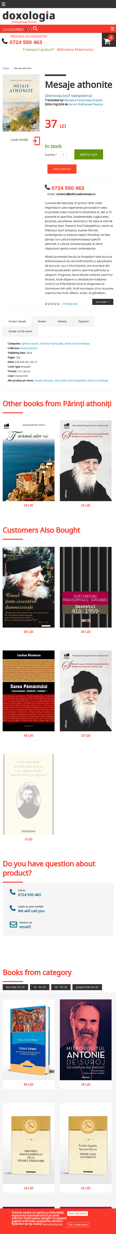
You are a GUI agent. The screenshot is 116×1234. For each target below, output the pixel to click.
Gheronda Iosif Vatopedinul (68, 95)
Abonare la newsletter (29, 36)
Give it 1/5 (46, 303)
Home (6, 68)
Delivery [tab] (62, 321)
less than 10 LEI (15, 987)
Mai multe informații (53, 1224)
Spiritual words (29, 343)
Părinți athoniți (28, 348)
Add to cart (88, 154)
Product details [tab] (17, 321)
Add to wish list (62, 169)
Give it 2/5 (49, 303)
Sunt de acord (77, 1213)
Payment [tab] (83, 321)
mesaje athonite (43, 380)
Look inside (25, 141)
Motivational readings (77, 343)
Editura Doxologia (97, 380)
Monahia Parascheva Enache (83, 100)
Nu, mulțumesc (78, 1224)
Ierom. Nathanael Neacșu (86, 104)
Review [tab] (42, 321)
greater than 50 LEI (87, 987)
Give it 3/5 (52, 303)
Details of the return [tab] (20, 331)
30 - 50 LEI (61, 987)
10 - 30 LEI (39, 987)
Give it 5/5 (58, 303)
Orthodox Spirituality (51, 343)
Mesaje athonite (22, 68)
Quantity (51, 154)
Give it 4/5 (55, 303)
